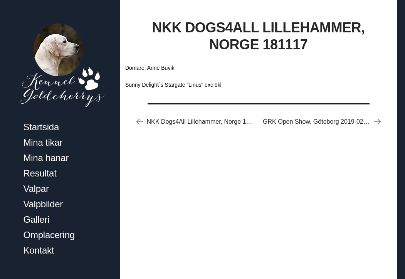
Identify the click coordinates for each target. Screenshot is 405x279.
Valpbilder (43, 204)
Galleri (37, 219)
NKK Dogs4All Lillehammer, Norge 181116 (205, 121)
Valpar (36, 188)
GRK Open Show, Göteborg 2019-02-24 (317, 121)
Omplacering (49, 235)
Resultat (40, 173)
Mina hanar (46, 158)
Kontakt (39, 250)
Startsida (41, 127)
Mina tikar (43, 142)
